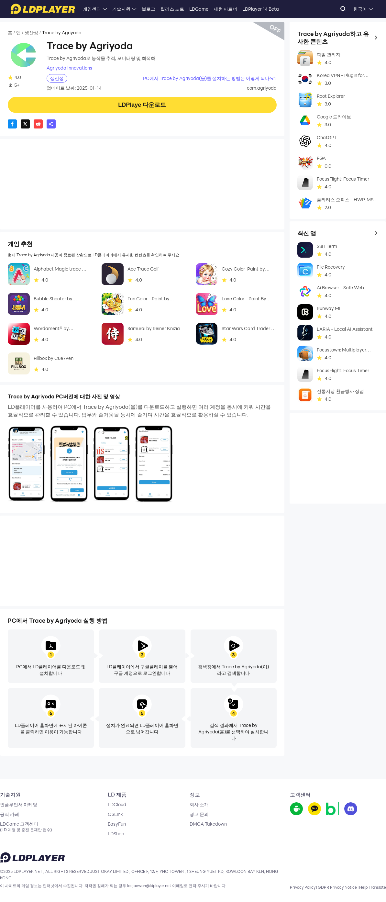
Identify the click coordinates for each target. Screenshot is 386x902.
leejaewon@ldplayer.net (149, 885)
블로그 (148, 9)
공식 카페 (9, 814)
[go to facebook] (296, 809)
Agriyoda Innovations (69, 68)
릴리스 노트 (172, 9)
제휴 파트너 (225, 9)
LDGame (198, 9)
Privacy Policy (302, 887)
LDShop (116, 833)
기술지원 (121, 9)
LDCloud (117, 804)
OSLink (115, 814)
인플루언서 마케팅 (18, 804)
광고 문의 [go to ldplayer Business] (199, 814)
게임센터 (92, 9)
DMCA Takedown (208, 824)
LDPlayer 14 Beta (260, 9)
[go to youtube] (314, 809)
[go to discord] (350, 809)
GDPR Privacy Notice (337, 887)
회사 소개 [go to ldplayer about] (199, 804)
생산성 (31, 33)
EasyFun (117, 824)
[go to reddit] (332, 809)
